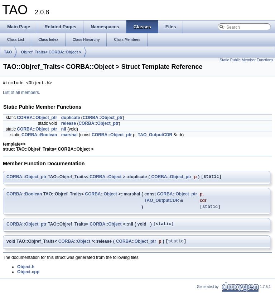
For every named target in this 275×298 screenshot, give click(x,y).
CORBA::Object (105, 178)
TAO (8, 52)
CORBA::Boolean (39, 135)
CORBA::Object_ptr (37, 118)
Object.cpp (28, 277)
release (68, 124)
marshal (69, 135)
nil (63, 130)
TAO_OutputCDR (155, 135)
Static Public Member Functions (246, 60)
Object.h (25, 272)
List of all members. (21, 93)
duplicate (70, 118)
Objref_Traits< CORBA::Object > (51, 52)
